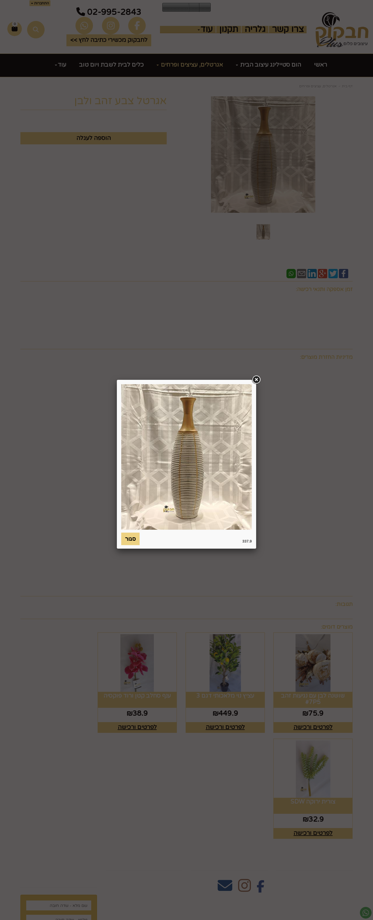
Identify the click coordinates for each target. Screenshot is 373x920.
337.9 (247, 541)
